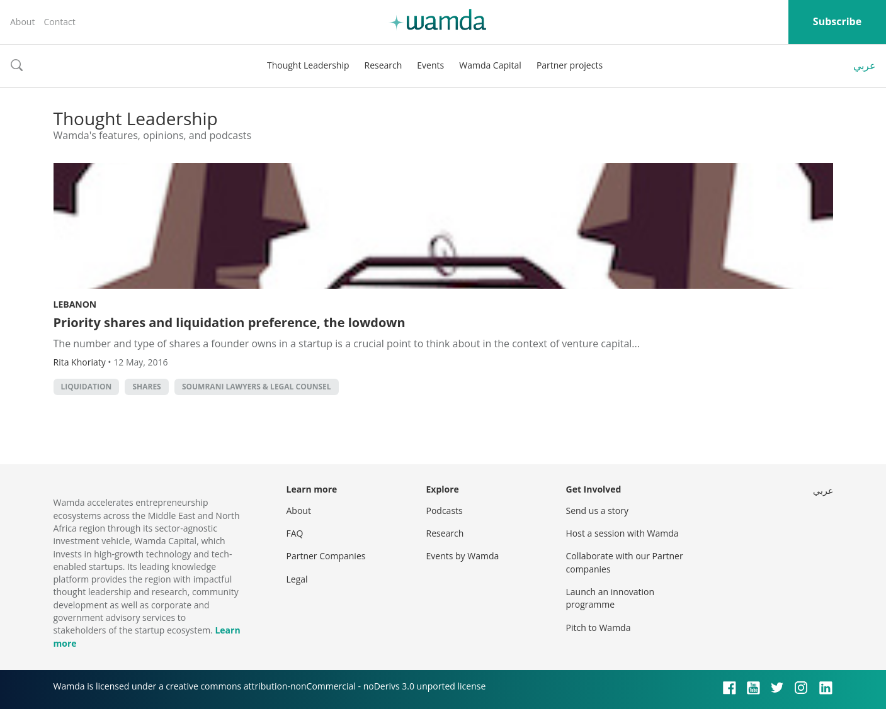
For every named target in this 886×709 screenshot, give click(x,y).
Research (383, 65)
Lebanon (75, 304)
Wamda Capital (490, 65)
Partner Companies (326, 556)
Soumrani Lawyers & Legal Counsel (256, 386)
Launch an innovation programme (610, 598)
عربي (864, 65)
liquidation (86, 386)
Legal (297, 579)
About (22, 22)
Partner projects (570, 65)
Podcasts (444, 510)
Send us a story (597, 510)
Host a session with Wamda (622, 533)
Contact (59, 22)
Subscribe (837, 21)
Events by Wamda (462, 556)
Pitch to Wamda (598, 628)
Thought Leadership (308, 65)
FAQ (295, 533)
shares (146, 386)
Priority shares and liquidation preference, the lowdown (230, 322)
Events (430, 65)
